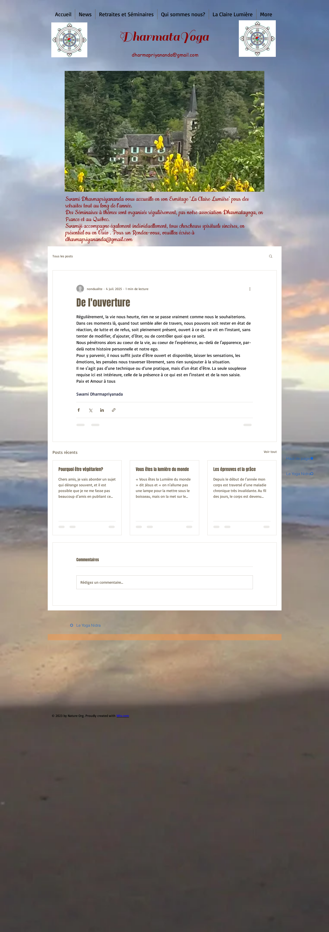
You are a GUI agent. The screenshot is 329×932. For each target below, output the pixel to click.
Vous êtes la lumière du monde (162, 469)
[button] (85, 14)
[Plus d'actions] (250, 288)
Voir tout (270, 452)
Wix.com (123, 716)
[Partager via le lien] (113, 410)
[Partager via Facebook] (78, 410)
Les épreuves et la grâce (234, 469)
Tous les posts (62, 256)
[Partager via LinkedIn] (102, 410)
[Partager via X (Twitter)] (90, 410)
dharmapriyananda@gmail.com (165, 55)
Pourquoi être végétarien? (80, 469)
